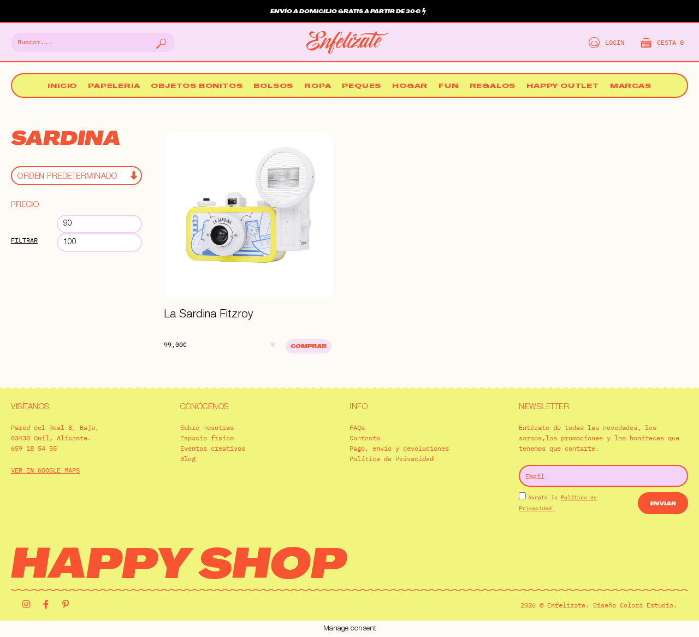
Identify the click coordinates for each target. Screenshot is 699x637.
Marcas (630, 87)
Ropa (317, 87)
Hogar (410, 87)
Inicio (62, 87)
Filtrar (24, 240)
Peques (361, 87)
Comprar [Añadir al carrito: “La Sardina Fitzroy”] (309, 347)
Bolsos (273, 87)
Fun (448, 87)
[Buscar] (160, 42)
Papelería (114, 87)
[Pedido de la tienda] (76, 175)
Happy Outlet (562, 87)
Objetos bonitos (196, 87)
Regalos (493, 87)
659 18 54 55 (34, 448)
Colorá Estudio (646, 605)
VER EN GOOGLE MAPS (45, 470)
